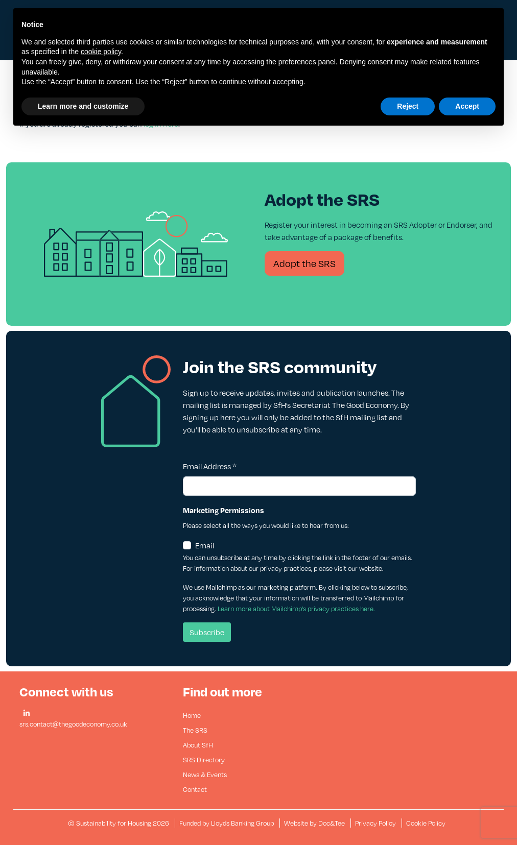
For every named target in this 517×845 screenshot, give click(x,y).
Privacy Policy (375, 823)
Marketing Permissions (223, 510)
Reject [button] (407, 106)
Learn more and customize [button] (83, 106)
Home (192, 715)
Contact (195, 789)
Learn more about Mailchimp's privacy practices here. (296, 608)
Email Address (210, 466)
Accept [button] (467, 106)
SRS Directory (204, 759)
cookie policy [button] (101, 51)
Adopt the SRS (304, 263)
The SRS (195, 730)
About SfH (198, 745)
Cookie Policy (425, 823)
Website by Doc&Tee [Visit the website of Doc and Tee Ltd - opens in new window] (315, 823)
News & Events (205, 774)
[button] (27, 713)
